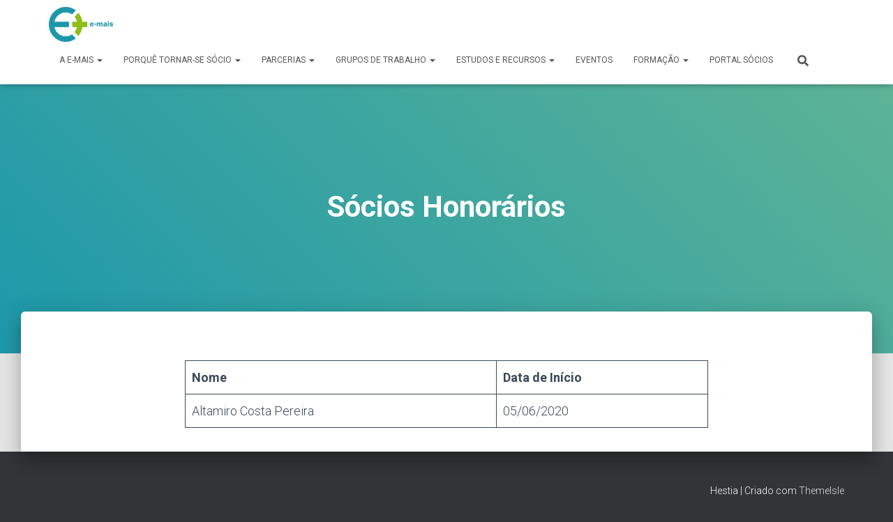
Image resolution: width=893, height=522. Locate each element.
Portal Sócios (741, 60)
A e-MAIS (81, 60)
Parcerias (288, 60)
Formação (661, 60)
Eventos (594, 60)
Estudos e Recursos (505, 60)
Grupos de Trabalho (385, 60)
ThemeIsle (821, 490)
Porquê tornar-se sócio (182, 60)
